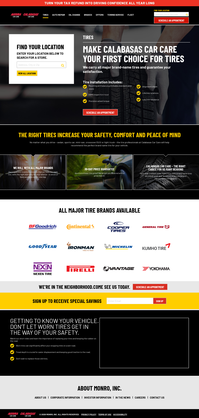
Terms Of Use (104, 412)
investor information (97, 395)
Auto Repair (58, 14)
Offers (99, 14)
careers (140, 395)
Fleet (130, 14)
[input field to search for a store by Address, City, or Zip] (41, 65)
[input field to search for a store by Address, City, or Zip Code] (171, 14)
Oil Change (74, 14)
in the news (122, 395)
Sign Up (159, 299)
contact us (157, 395)
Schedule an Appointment (171, 20)
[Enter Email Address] (130, 299)
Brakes (88, 14)
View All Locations (28, 73)
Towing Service (115, 14)
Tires (45, 14)
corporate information (65, 395)
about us (40, 395)
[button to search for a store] (187, 14)
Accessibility (120, 412)
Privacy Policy (88, 412)
